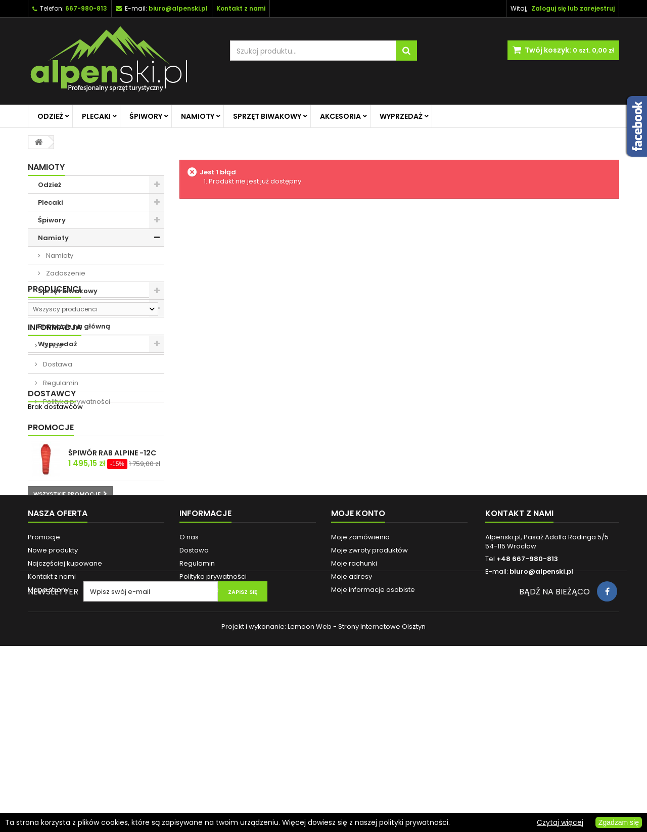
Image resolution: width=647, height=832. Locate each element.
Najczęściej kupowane (65, 717)
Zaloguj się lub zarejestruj (573, 8)
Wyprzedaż (401, 116)
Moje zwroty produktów (369, 704)
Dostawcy (52, 519)
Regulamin (59, 474)
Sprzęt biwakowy (267, 116)
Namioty (197, 116)
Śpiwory (145, 116)
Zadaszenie (64, 273)
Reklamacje (199, 743)
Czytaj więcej (560, 822)
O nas (51, 437)
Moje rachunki (354, 717)
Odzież (50, 116)
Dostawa (56, 455)
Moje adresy (351, 730)
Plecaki (96, 116)
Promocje (51, 555)
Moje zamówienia (360, 691)
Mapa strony (48, 743)
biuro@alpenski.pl (178, 8)
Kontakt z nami (52, 730)
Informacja (54, 419)
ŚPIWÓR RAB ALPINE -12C (112, 580)
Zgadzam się (618, 822)
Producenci (54, 370)
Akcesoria (340, 116)
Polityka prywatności (75, 493)
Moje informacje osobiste (373, 743)
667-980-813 (86, 8)
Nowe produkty (53, 704)
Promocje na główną (74, 326)
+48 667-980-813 (527, 712)
